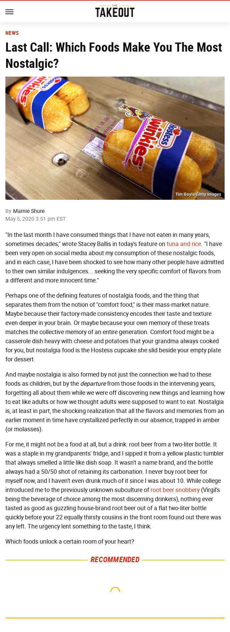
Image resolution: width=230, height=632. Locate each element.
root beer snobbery (175, 490)
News (12, 33)
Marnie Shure (28, 211)
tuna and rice (184, 244)
